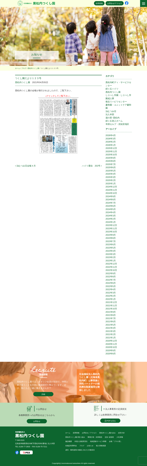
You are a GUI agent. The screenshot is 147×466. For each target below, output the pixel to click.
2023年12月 (111, 225)
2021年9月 (111, 312)
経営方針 (121, 433)
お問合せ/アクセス (114, 3)
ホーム (67, 433)
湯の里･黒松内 (112, 118)
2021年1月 (111, 337)
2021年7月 (111, 318)
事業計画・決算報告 (95, 437)
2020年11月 (111, 344)
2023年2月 (111, 257)
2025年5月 (111, 171)
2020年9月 (111, 350)
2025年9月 (111, 158)
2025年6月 (111, 167)
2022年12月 (111, 264)
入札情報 (119, 437)
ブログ (81, 446)
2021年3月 (111, 331)
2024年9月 (111, 196)
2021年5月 (111, 325)
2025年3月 (111, 177)
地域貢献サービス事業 (98, 441)
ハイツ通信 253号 (92, 166)
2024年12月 (111, 187)
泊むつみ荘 (111, 111)
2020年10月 (111, 347)
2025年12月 (111, 148)
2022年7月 (111, 280)
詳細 (43, 394)
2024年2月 (111, 219)
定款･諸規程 (109, 437)
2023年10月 (111, 231)
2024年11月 (111, 190)
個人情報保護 (101, 446)
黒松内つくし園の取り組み (75, 437)
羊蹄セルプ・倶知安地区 (117, 124)
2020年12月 (111, 341)
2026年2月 (111, 142)
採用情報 (99, 3)
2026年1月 (111, 145)
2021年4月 (111, 328)
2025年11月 (111, 151)
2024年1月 (111, 222)
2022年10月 (111, 270)
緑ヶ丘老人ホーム (114, 121)
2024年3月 (111, 215)
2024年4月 (111, 212)
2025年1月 (111, 183)
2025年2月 (111, 180)
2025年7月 (111, 164)
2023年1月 (111, 260)
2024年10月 (111, 193)
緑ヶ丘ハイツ (112, 89)
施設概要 (68, 441)
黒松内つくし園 (22, 82)
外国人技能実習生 (81, 441)
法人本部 (110, 114)
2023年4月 (111, 251)
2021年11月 (111, 305)
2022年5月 (111, 286)
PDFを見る (110, 421)
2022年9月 (111, 273)
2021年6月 (111, 321)
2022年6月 (111, 283)
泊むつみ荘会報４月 (25, 166)
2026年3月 (111, 138)
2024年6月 (111, 206)
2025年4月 (111, 174)
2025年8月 (111, 161)
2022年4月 (111, 289)
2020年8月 (111, 353)
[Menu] (143, 3)
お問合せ (36, 421)
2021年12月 (111, 302)
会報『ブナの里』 (115, 441)
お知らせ (90, 446)
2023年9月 (111, 235)
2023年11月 (111, 228)
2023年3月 (111, 254)
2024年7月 (111, 203)
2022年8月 (111, 276)
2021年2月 (111, 334)
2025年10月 (111, 154)
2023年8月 (111, 238)
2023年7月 (111, 241)
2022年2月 (111, 296)
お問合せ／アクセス (89, 433)
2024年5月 (111, 209)
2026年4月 (111, 135)
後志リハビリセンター (116, 101)
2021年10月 (111, 309)
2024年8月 (111, 199)
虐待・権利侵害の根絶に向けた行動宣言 (80, 450)
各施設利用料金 (71, 446)
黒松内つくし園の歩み (107, 433)
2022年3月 (111, 293)
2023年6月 (111, 244)
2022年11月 (111, 267)
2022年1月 (111, 299)
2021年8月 (111, 315)
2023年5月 (111, 248)
